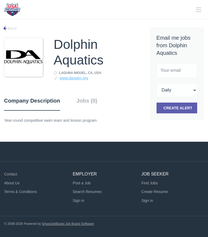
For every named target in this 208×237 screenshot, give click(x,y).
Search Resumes (87, 191)
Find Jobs (149, 183)
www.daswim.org (74, 78)
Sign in (78, 200)
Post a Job (81, 183)
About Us (12, 183)
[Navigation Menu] (198, 9)
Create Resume (154, 191)
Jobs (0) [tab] (87, 101)
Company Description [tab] (32, 101)
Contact (10, 174)
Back (12, 29)
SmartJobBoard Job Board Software (68, 224)
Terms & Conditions (20, 191)
